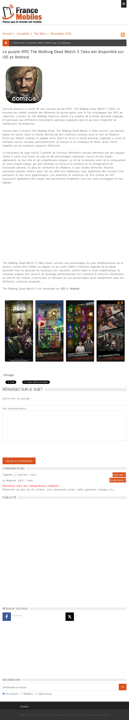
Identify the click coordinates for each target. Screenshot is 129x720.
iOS (63, 288)
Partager (8, 375)
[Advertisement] (28, 552)
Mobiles (28, 694)
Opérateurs (45, 694)
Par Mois (40, 33)
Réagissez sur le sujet (23, 389)
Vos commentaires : (15, 408)
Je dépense (10, 480)
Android (74, 288)
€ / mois (27, 480)
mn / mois (29, 474)
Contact (24, 706)
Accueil (7, 33)
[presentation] (30, 449)
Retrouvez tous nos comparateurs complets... (31, 486)
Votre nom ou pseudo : (17, 398)
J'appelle (8, 474)
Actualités (23, 33)
